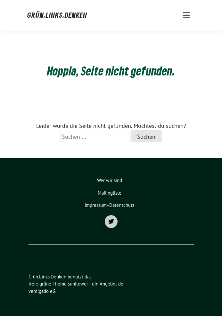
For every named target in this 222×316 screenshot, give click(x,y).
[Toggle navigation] (186, 15)
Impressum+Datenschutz (110, 205)
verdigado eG (42, 291)
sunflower (78, 284)
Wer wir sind (109, 180)
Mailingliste (109, 193)
